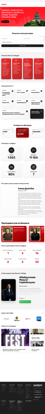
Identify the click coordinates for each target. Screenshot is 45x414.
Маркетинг (27, 390)
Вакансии (2, 405)
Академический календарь (19, 387)
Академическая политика (11, 404)
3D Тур (28, 3)
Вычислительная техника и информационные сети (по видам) (29, 397)
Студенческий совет (20, 392)
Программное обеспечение (27, 394)
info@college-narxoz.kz (38, 394)
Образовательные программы (20, 410)
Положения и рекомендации (19, 408)
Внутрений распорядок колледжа (12, 407)
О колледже (13, 3)
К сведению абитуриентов (11, 387)
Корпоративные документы (12, 401)
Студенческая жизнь (20, 391)
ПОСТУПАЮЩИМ (20, 5)
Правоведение (28, 386)
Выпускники (24, 3)
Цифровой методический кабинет (20, 402)
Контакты (2, 389)
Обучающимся (18, 3)
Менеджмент (27, 389)
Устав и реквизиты (12, 405)
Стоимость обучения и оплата (12, 391)
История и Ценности (4, 386)
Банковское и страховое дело (29, 392)
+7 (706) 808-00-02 (38, 392)
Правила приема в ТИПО (12, 388)
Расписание (19, 388)
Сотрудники (3, 402)
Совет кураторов (20, 393)
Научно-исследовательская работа (20, 405)
